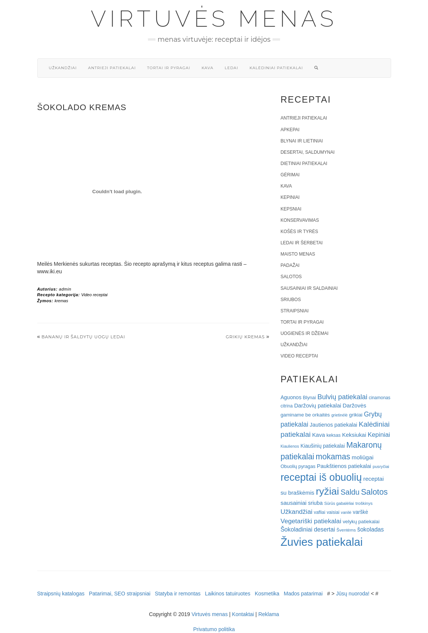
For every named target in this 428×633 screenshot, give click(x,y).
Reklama (268, 614)
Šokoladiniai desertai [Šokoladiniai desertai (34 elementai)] (307, 529)
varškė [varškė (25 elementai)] (360, 512)
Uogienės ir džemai (304, 333)
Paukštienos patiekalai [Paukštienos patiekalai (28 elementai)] (344, 466)
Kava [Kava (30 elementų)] (318, 435)
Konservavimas (299, 220)
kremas (61, 300)
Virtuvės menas (214, 19)
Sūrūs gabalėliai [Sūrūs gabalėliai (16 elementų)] (339, 503)
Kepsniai (290, 209)
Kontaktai (243, 614)
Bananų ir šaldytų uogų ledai (83, 336)
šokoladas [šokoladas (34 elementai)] (370, 529)
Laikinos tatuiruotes (227, 594)
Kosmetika (267, 594)
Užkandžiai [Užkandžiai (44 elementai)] (296, 511)
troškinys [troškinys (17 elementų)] (364, 503)
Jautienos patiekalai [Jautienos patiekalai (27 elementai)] (333, 425)
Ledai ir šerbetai (301, 242)
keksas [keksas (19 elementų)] (333, 435)
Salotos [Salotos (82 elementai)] (374, 492)
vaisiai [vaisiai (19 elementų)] (333, 512)
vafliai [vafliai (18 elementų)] (319, 512)
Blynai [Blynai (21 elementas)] (309, 397)
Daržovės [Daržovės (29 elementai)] (354, 406)
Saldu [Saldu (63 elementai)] (350, 492)
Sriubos (290, 299)
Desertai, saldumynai (307, 152)
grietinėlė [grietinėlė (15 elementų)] (339, 415)
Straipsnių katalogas (61, 594)
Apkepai (289, 129)
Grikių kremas (245, 336)
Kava (207, 67)
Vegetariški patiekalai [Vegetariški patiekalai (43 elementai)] (310, 521)
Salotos (291, 276)
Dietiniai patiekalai (303, 163)
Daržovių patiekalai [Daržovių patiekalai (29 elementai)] (317, 406)
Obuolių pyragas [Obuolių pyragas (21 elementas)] (297, 466)
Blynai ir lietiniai (301, 141)
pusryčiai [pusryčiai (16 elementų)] (381, 466)
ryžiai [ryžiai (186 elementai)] (327, 491)
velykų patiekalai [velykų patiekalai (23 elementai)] (361, 521)
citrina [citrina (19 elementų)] (286, 406)
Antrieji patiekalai (112, 67)
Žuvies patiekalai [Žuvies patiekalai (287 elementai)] (321, 542)
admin (65, 289)
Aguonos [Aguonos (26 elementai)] (291, 397)
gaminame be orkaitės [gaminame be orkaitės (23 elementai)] (305, 415)
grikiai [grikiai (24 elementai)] (356, 415)
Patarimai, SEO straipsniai (119, 594)
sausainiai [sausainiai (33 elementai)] (293, 503)
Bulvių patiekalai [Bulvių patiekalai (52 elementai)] (342, 397)
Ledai (231, 67)
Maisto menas (297, 254)
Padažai (289, 265)
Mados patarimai (303, 594)
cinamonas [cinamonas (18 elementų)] (379, 397)
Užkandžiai (63, 67)
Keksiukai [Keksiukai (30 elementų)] (354, 435)
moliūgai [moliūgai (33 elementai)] (362, 457)
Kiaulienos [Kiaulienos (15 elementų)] (289, 446)
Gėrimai (290, 174)
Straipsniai (294, 310)
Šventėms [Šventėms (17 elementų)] (346, 530)
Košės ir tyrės (299, 231)
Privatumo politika (214, 629)
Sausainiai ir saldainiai (309, 288)
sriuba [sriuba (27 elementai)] (315, 503)
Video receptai (94, 294)
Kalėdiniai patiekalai (276, 67)
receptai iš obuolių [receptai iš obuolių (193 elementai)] (321, 477)
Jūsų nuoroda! (353, 594)
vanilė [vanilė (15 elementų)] (346, 512)
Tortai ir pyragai (168, 67)
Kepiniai (290, 197)
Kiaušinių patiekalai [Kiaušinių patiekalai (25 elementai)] (322, 446)
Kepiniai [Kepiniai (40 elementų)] (379, 434)
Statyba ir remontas (177, 594)
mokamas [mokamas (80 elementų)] (333, 456)
